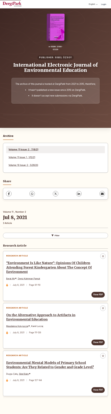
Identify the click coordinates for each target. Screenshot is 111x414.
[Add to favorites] (103, 256)
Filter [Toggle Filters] (56, 235)
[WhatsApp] (32, 193)
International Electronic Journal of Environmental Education (55, 67)
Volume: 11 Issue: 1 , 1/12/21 (22, 157)
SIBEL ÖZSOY (63, 57)
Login (103, 4)
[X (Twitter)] (55, 193)
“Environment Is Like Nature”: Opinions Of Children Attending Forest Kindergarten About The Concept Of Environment (49, 268)
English (93, 4)
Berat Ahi (11, 279)
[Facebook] (9, 193)
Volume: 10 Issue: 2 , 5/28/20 (23, 165)
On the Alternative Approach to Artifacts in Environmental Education (41, 319)
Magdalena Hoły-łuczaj (18, 328)
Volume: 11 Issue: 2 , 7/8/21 (23, 149)
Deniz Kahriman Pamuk (30, 279)
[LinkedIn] (79, 193)
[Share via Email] (102, 193)
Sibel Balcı (24, 377)
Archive (8, 135)
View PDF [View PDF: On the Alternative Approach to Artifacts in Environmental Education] (97, 344)
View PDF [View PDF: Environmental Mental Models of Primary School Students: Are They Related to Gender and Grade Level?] (97, 393)
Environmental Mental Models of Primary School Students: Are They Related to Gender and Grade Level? (50, 368)
